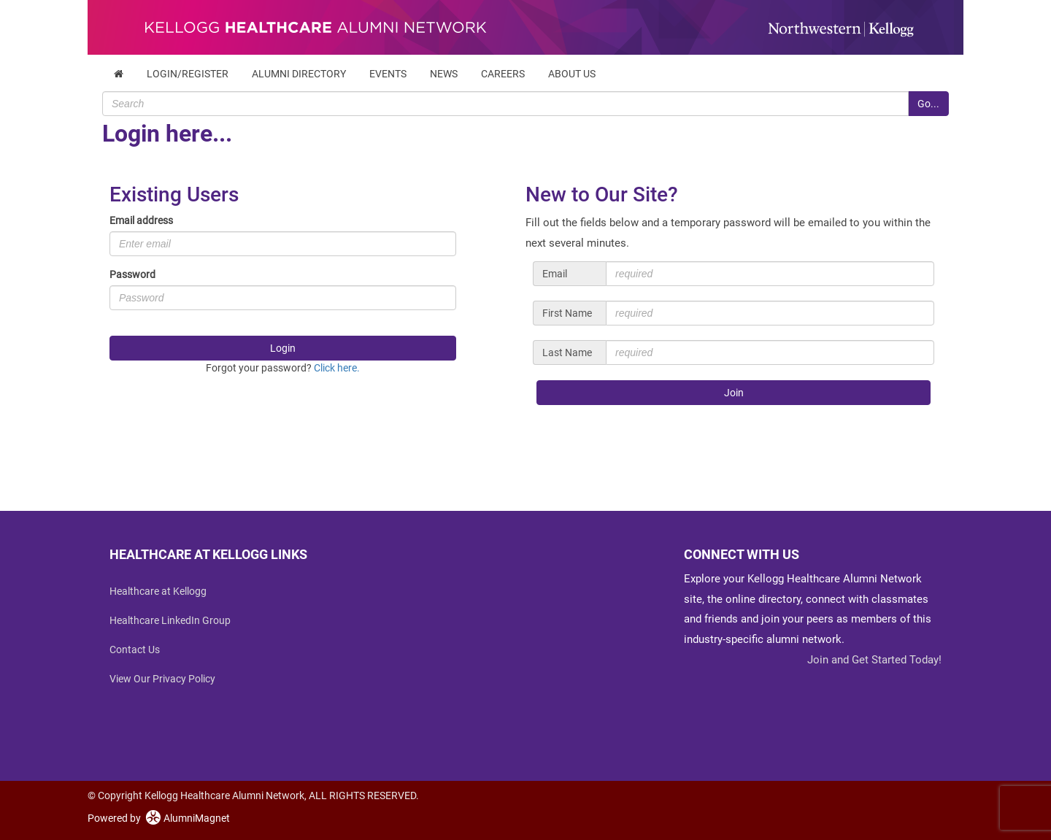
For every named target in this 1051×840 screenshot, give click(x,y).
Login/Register (187, 74)
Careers (503, 74)
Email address (141, 220)
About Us (572, 74)
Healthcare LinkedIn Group (170, 620)
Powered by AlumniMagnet (159, 818)
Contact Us (134, 649)
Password (132, 274)
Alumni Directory (299, 74)
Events (388, 74)
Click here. (337, 368)
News (444, 74)
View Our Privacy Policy (162, 679)
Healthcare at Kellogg (158, 591)
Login (283, 348)
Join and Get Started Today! (874, 659)
